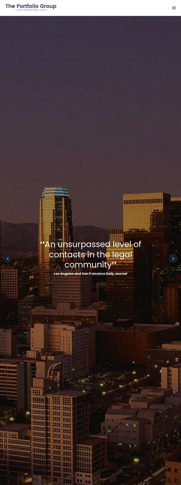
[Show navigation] (173, 8)
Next (173, 258)
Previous (8, 258)
